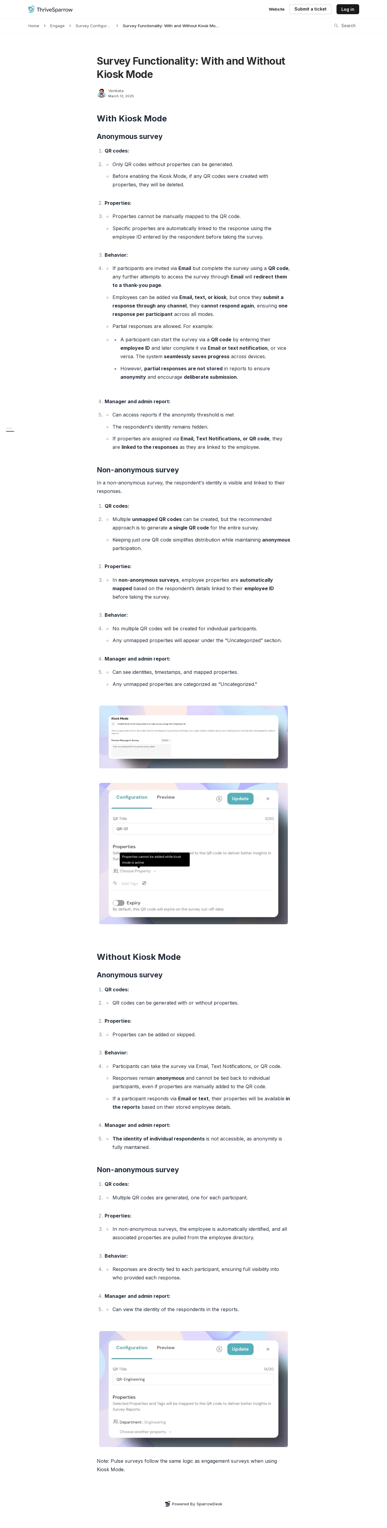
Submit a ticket (310, 8)
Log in (347, 9)
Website (277, 9)
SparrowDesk (209, 1503)
